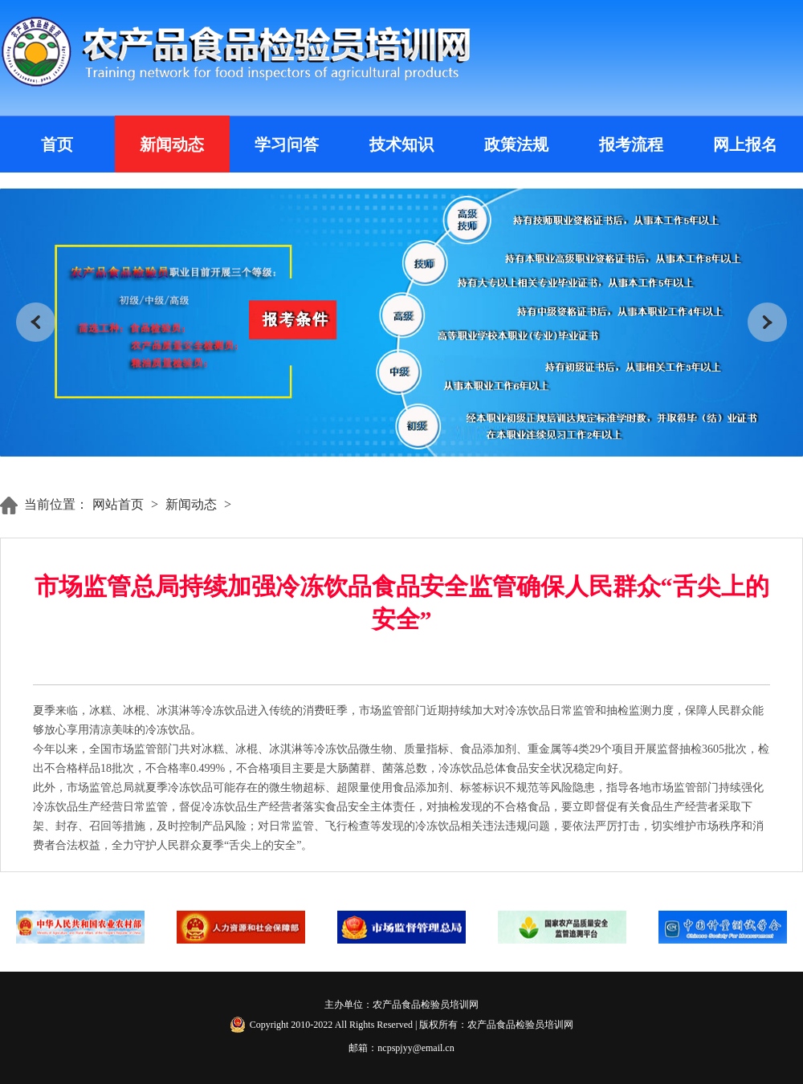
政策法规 (516, 144)
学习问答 (287, 144)
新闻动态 (172, 144)
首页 (57, 144)
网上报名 (745, 144)
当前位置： (56, 504)
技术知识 (401, 144)
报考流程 (631, 144)
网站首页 (118, 504)
